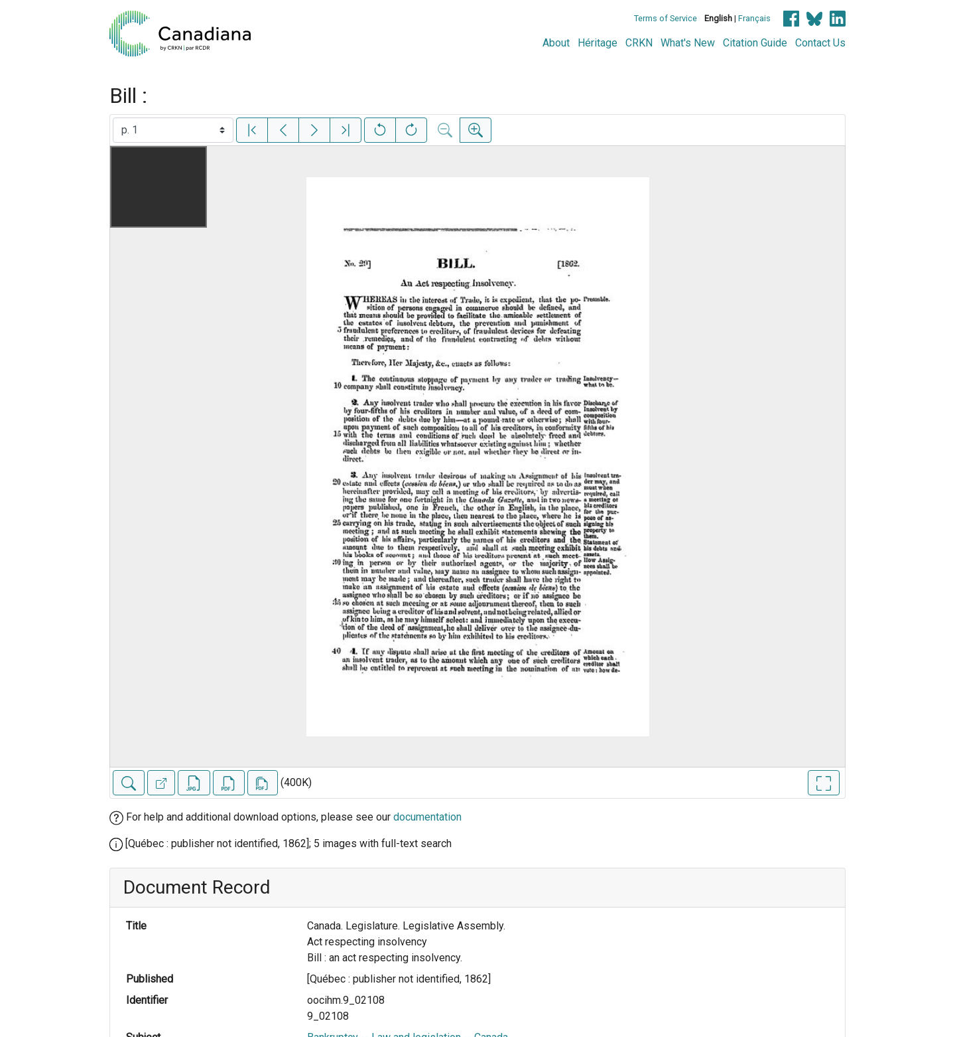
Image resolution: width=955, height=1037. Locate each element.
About (556, 43)
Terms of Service (665, 18)
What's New (688, 43)
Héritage (597, 43)
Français (754, 18)
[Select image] (173, 130)
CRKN (639, 43)
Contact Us (820, 43)
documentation (427, 817)
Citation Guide (755, 43)
